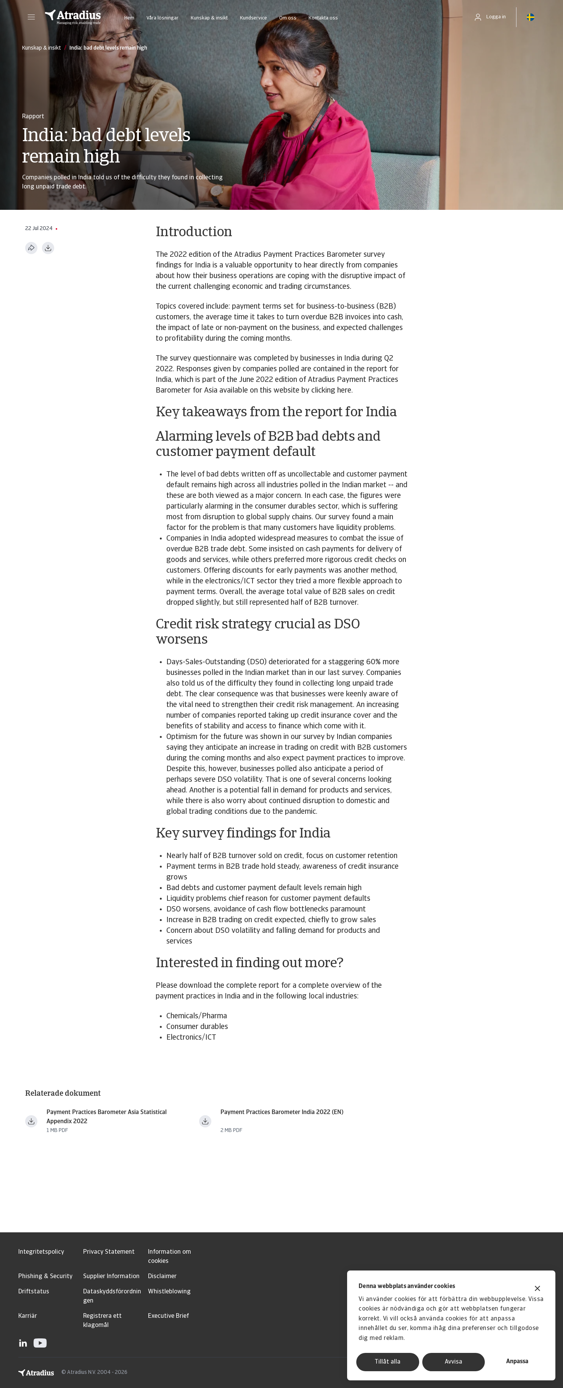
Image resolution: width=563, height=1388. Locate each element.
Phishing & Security (45, 1277)
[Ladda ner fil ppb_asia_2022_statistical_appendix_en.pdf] (31, 1121)
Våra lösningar (162, 18)
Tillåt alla (388, 1362)
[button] (31, 17)
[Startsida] (72, 17)
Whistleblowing (169, 1292)
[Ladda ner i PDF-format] (48, 248)
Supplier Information (111, 1277)
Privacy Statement (109, 1252)
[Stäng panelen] (537, 1289)
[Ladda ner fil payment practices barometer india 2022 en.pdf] (205, 1121)
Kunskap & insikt (209, 18)
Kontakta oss (323, 18)
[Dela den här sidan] (31, 248)
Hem (129, 18)
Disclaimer (162, 1277)
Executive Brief (168, 1316)
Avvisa (453, 1362)
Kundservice (253, 18)
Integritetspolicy (41, 1252)
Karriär (27, 1316)
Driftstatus (33, 1292)
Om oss (287, 18)
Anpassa (517, 1362)
